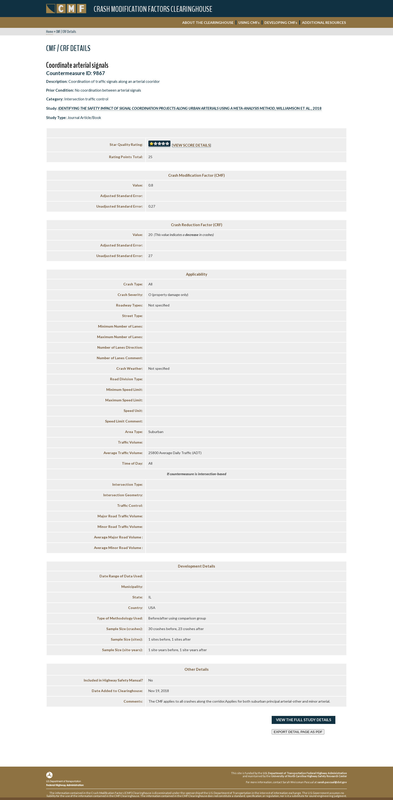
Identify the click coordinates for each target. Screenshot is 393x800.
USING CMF (249, 22)
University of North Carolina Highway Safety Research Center (309, 776)
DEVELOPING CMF (280, 22)
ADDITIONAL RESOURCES (324, 22)
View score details (191, 145)
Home (49, 31)
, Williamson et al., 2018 (190, 108)
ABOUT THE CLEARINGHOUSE (208, 22)
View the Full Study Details (303, 720)
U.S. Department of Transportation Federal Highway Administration (305, 773)
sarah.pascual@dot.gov (332, 782)
